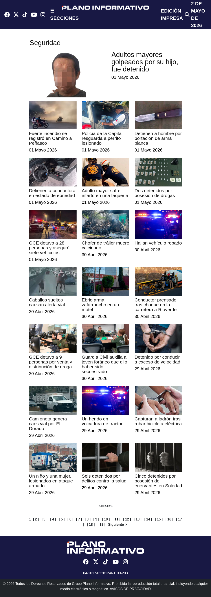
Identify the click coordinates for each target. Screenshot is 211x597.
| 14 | (148, 519)
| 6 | (70, 519)
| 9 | (96, 519)
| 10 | (106, 519)
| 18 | (91, 524)
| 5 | (62, 519)
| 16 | (169, 519)
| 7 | (79, 519)
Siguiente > (117, 524)
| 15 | (159, 519)
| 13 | (138, 519)
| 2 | (36, 519)
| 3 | (45, 519)
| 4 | (53, 519)
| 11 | (116, 519)
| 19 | (101, 524)
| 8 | (88, 519)
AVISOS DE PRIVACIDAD (130, 589)
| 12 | (127, 519)
